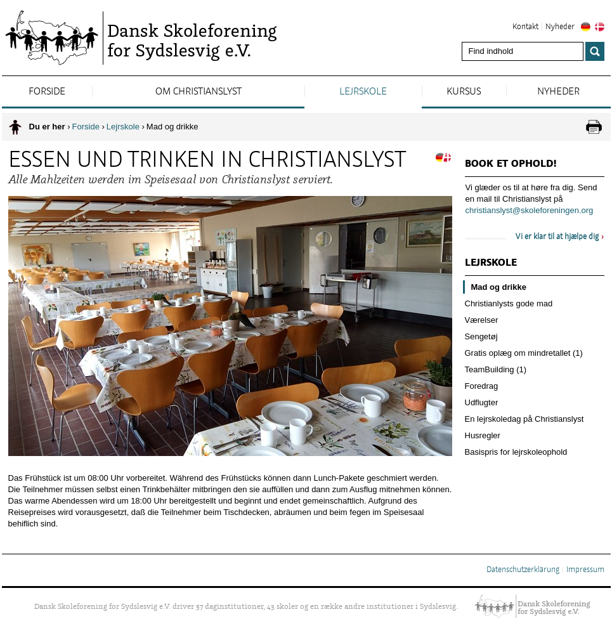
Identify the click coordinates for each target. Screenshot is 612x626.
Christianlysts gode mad (509, 303)
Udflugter (481, 402)
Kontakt (525, 27)
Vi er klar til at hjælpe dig (557, 237)
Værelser (481, 320)
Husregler (482, 435)
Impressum (585, 570)
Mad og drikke (498, 287)
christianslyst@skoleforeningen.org (530, 210)
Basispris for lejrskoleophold (516, 452)
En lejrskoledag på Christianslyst (524, 419)
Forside (47, 92)
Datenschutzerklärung (522, 570)
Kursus (463, 92)
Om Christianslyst (198, 92)
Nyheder (560, 27)
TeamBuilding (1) (496, 369)
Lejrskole (363, 92)
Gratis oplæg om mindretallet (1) (524, 353)
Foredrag (481, 386)
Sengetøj (481, 336)
